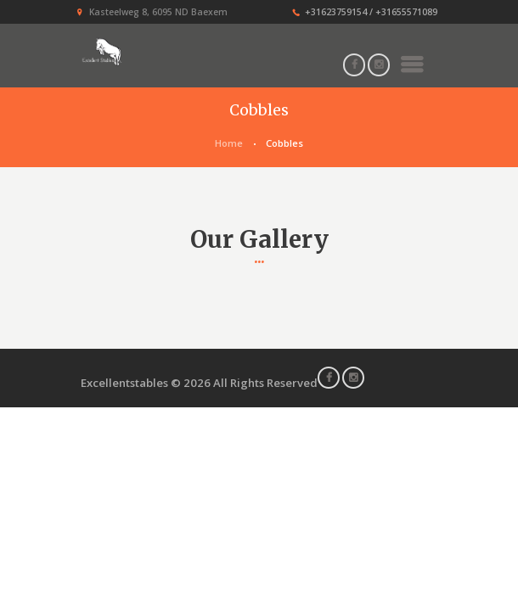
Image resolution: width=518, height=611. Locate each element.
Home (229, 143)
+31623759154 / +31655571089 (371, 12)
